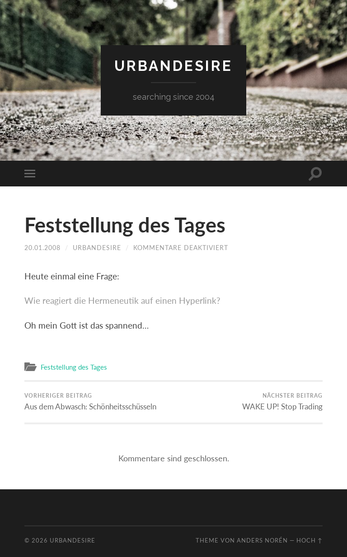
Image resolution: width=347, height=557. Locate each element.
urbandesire (173, 65)
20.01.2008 (42, 247)
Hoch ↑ (309, 540)
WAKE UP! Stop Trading (282, 401)
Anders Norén (262, 540)
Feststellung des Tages (124, 225)
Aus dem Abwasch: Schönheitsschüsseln (90, 401)
